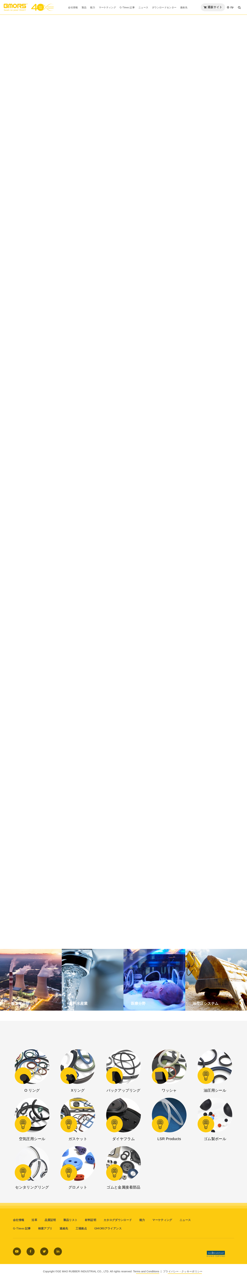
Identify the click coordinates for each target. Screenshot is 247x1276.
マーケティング (162, 1219)
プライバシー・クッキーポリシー (183, 1271)
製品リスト (70, 1219)
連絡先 (64, 1228)
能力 (142, 1219)
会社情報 (18, 1219)
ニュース (185, 1219)
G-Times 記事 (22, 1228)
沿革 (34, 1219)
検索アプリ (45, 1228)
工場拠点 (81, 1228)
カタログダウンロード (118, 1219)
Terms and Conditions (146, 1271)
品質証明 (50, 1219)
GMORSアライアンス (108, 1228)
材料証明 (90, 1219)
